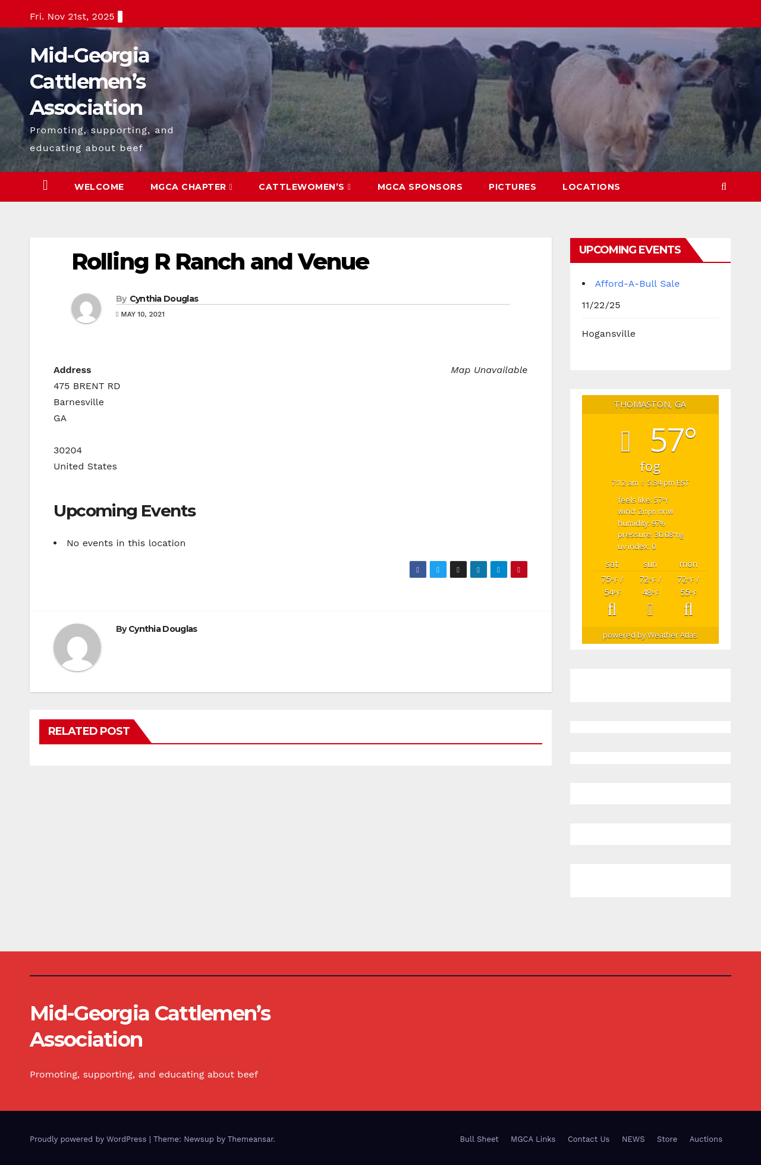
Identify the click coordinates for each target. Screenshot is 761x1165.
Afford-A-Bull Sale (637, 283)
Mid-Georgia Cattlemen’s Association (89, 81)
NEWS (633, 1139)
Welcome (99, 186)
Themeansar (250, 1139)
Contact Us (589, 1139)
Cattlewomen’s (305, 186)
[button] (724, 186)
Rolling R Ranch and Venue (220, 261)
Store (667, 1139)
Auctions (706, 1139)
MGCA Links (533, 1139)
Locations (591, 186)
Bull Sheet (479, 1139)
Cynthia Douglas (164, 298)
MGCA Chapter (191, 186)
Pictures (512, 186)
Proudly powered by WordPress (89, 1139)
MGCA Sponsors (420, 186)
